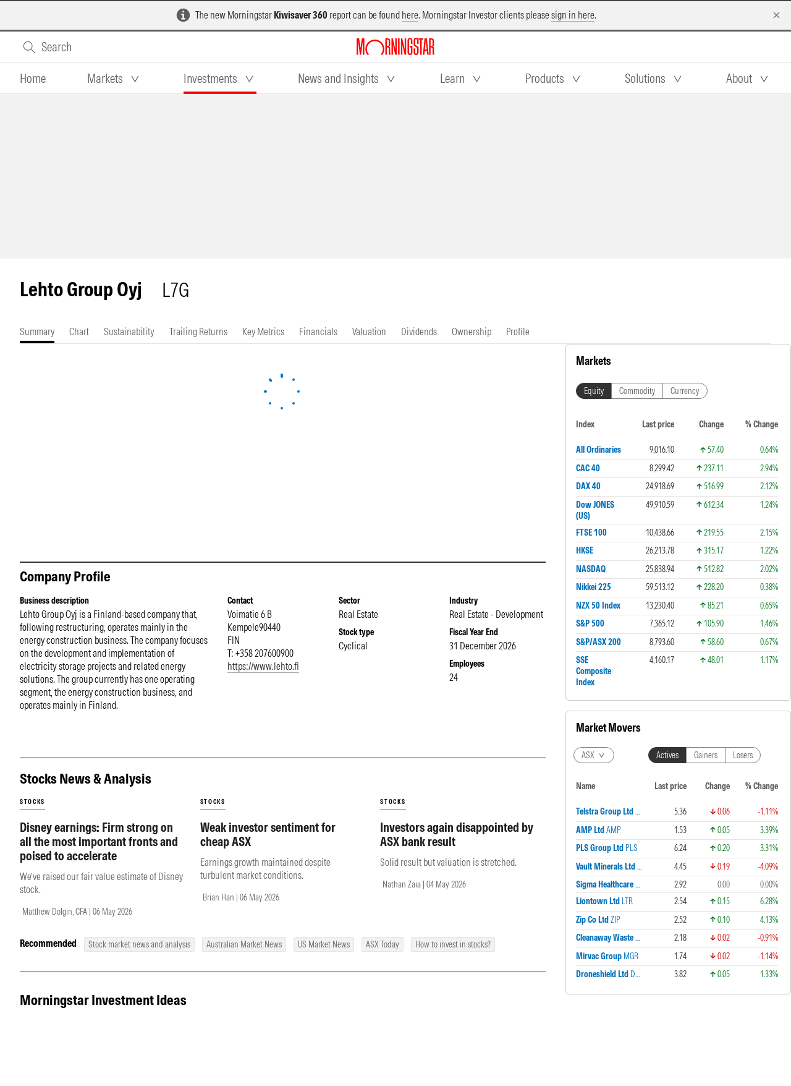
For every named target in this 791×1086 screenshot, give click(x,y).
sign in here (572, 15)
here (410, 15)
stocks (32, 802)
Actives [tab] (667, 467)
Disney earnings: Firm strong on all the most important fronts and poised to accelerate (99, 841)
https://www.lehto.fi (263, 666)
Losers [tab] (743, 467)
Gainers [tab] (705, 467)
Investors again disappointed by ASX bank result (456, 834)
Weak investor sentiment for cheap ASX (268, 834)
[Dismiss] (776, 15)
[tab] (33, 78)
